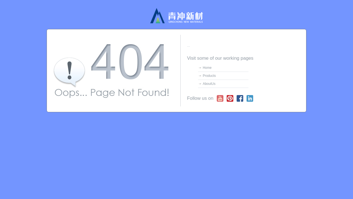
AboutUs (209, 84)
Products (209, 76)
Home (207, 68)
